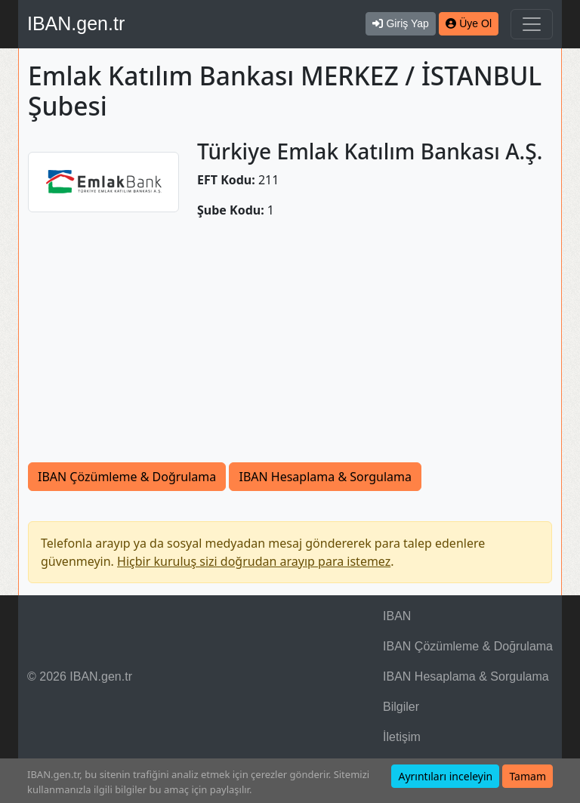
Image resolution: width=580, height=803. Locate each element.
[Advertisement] (290, 349)
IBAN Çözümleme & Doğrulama (127, 476)
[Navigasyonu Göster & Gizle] (532, 24)
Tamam (527, 776)
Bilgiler (401, 706)
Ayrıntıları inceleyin (445, 776)
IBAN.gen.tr (76, 23)
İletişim (402, 736)
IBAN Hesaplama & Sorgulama (325, 476)
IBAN (397, 616)
